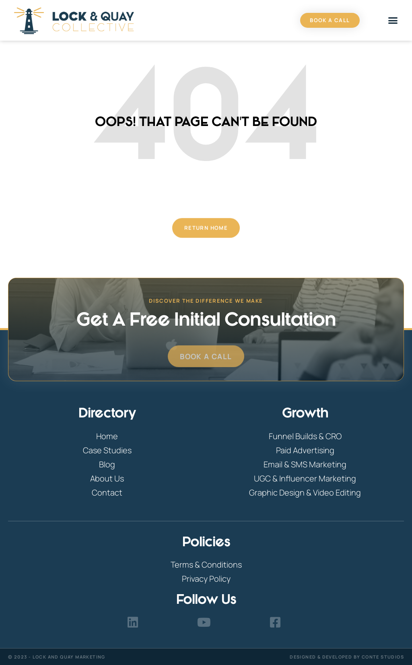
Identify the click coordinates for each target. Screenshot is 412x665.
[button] (393, 20)
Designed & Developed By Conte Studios (347, 657)
